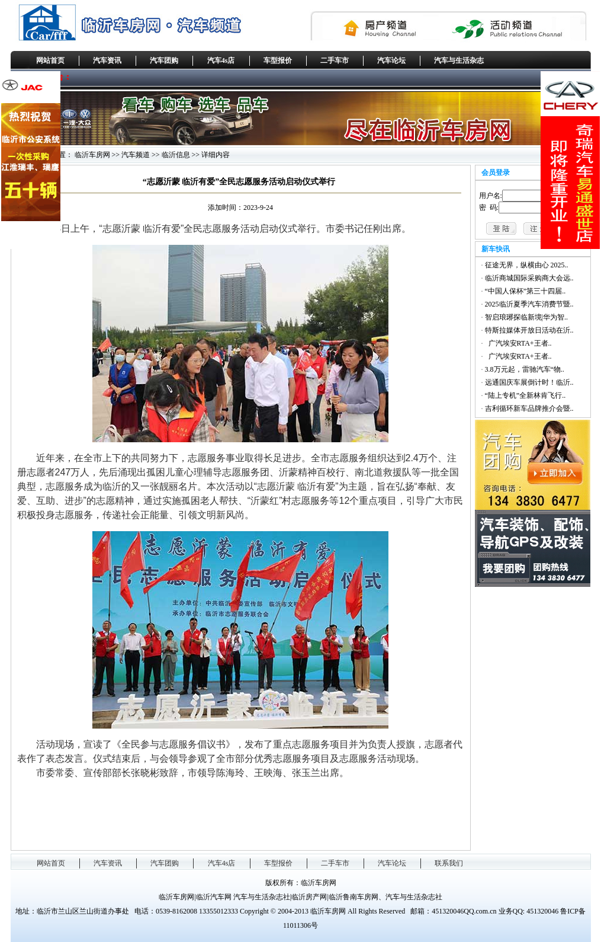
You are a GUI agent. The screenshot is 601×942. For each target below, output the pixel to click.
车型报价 (277, 60)
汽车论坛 (391, 60)
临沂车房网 (92, 155)
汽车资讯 (107, 60)
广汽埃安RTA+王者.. (518, 343)
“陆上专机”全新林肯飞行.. (525, 395)
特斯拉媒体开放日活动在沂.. (529, 330)
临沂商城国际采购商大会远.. (529, 278)
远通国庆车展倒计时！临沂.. (529, 382)
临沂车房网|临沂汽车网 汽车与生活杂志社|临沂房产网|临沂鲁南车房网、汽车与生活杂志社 (300, 897)
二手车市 (334, 60)
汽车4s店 (221, 60)
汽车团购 (164, 60)
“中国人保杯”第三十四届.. (525, 291)
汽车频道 (135, 155)
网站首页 (50, 60)
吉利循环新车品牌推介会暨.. (529, 408)
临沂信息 (176, 155)
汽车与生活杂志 (459, 60)
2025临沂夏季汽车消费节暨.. (529, 304)
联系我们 (449, 863)
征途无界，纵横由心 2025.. (526, 265)
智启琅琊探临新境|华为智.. (526, 317)
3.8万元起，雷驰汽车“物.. (524, 369)
